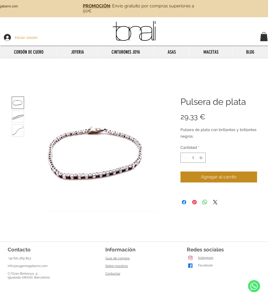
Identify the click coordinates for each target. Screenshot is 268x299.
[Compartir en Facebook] (184, 202)
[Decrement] (184, 157)
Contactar (112, 273)
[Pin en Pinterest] (194, 202)
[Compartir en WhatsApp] (205, 202)
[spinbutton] (193, 157)
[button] (264, 36)
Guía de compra (117, 258)
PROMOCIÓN (96, 5)
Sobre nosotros (116, 266)
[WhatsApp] (254, 286)
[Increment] (201, 157)
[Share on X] (215, 202)
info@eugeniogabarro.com (28, 266)
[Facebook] (190, 265)
